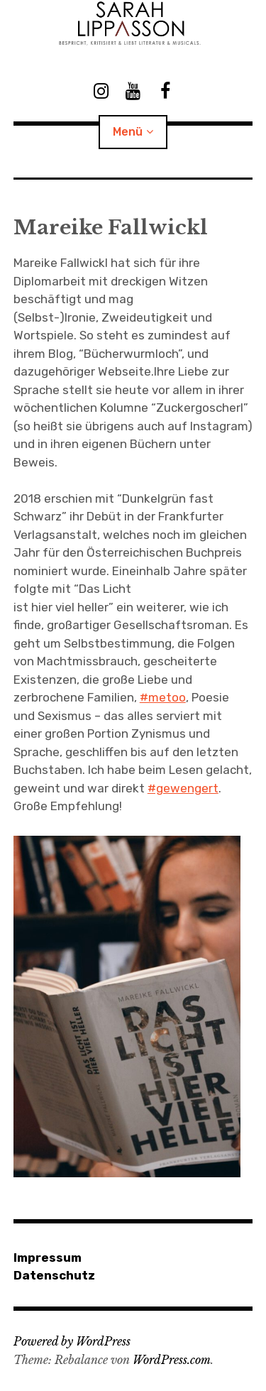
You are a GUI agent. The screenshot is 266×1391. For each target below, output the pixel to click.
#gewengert (183, 788)
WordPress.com (172, 1360)
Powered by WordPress (72, 1341)
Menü (128, 131)
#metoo (163, 697)
